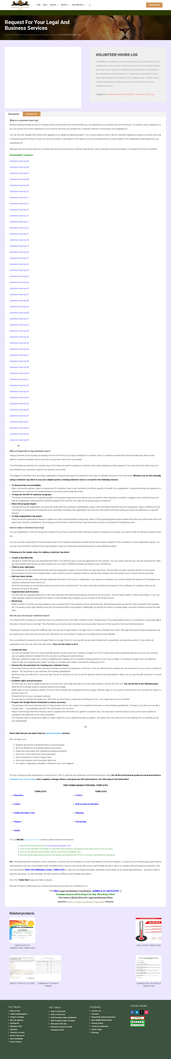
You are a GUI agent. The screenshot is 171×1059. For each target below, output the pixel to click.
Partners (95, 1014)
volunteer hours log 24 (19, 276)
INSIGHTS (64, 5)
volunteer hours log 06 (19, 167)
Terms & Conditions (99, 1026)
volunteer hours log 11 (19, 197)
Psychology (80, 821)
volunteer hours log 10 (19, 191)
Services (53, 5)
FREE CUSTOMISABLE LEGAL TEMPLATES (45, 870)
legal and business (54, 733)
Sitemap (95, 1032)
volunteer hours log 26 (19, 288)
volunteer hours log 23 (19, 270)
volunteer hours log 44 (19, 397)
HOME (38, 5)
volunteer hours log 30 (19, 312)
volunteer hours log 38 (19, 361)
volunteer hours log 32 (19, 325)
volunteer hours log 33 (19, 331)
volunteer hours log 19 (19, 246)
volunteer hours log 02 (19, 428)
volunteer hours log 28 (19, 300)
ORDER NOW (154, 5)
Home (7, 35)
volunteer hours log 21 (19, 258)
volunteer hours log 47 (19, 415)
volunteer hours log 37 (19, 355)
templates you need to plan (22, 779)
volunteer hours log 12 (19, 203)
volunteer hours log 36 (19, 349)
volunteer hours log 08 (19, 179)
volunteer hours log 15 (19, 222)
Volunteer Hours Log (49, 35)
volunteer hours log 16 (19, 228)
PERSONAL (16, 35)
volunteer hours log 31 (19, 318)
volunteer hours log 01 (19, 422)
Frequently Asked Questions (103, 1017)
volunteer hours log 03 (19, 434)
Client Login (96, 1029)
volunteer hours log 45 (19, 403)
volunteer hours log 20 (19, 252)
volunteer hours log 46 (19, 409)
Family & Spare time (31, 35)
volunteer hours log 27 (19, 294)
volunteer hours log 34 (19, 337)
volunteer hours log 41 (19, 379)
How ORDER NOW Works (101, 1020)
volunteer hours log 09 (19, 185)
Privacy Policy (97, 1023)
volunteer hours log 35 (19, 343)
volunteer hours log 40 (19, 373)
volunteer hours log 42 (19, 385)
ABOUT (45, 5)
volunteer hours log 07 (19, 173)
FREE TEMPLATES (77, 5)
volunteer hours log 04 (19, 440)
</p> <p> (85, 12)
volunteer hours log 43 (19, 391)
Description (13, 114)
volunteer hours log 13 (19, 209)
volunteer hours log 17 (19, 234)
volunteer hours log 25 (19, 282)
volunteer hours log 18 (19, 240)
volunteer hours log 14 (19, 215)
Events (17, 804)
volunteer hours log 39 (19, 367)
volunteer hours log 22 (19, 264)
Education (18, 795)
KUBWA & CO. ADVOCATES (106, 891)
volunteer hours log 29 (19, 306)
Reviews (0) (31, 114)
